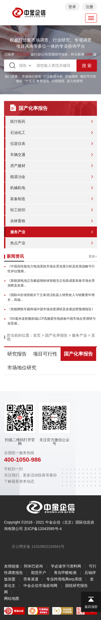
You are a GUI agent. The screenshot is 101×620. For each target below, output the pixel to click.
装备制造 (17, 199)
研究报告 (17, 354)
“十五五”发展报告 (37, 81)
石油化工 (17, 132)
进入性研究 (75, 81)
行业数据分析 (53, 76)
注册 (89, 7)
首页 (37, 335)
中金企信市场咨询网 (40, 585)
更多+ (93, 256)
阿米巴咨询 (33, 566)
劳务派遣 (31, 579)
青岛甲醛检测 (65, 572)
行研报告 (58, 81)
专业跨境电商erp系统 (64, 579)
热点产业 (17, 243)
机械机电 (17, 188)
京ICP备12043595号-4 (43, 529)
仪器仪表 (17, 143)
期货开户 (38, 572)
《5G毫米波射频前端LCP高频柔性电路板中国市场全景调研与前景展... (52, 321)
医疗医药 (17, 121)
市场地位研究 (31, 76)
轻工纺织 (17, 210)
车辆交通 (17, 154)
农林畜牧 (17, 221)
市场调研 (71, 76)
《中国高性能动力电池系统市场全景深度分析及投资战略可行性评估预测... (51, 268)
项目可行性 (45, 354)
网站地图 (11, 598)
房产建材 (17, 165)
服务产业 (17, 232)
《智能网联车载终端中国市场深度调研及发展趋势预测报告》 (51, 309)
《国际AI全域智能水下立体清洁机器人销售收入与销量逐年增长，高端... (51, 297)
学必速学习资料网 (66, 566)
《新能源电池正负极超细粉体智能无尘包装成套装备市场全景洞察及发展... (51, 283)
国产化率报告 (56, 335)
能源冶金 (17, 177)
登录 (72, 7)
